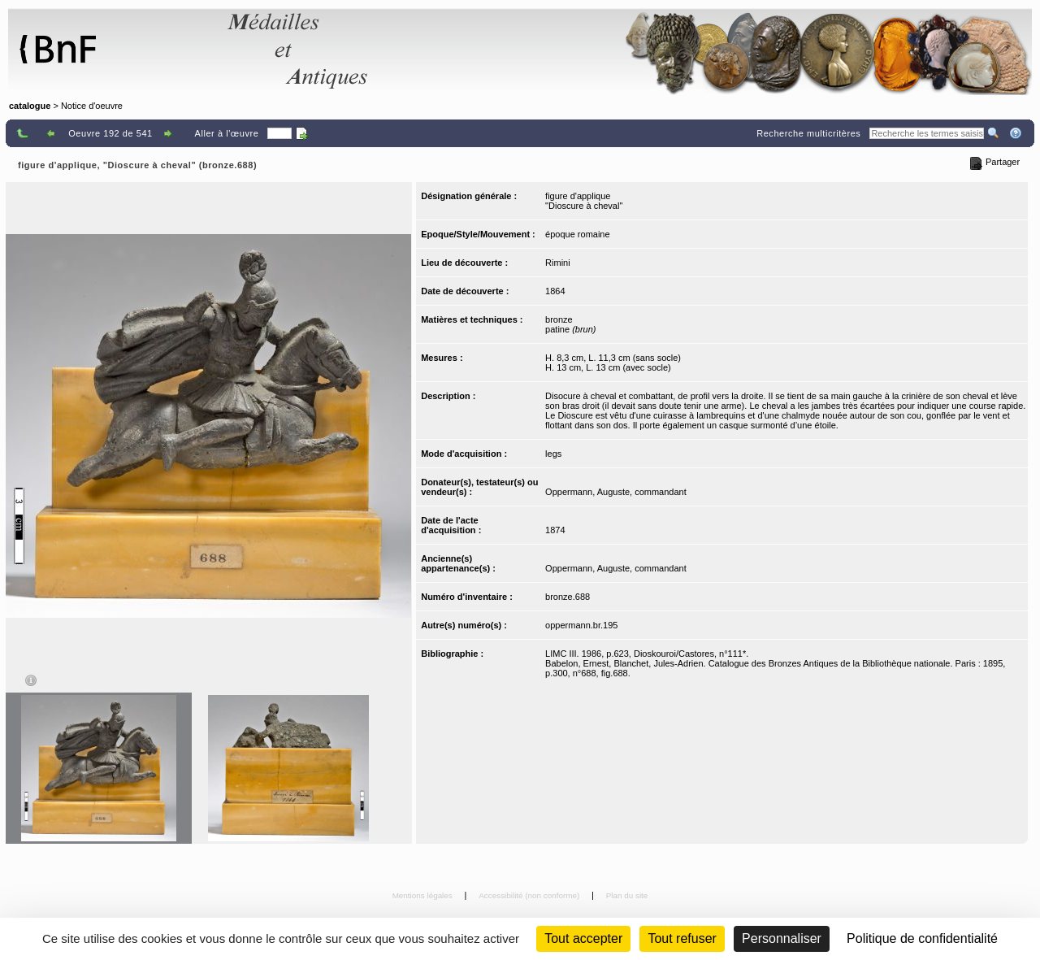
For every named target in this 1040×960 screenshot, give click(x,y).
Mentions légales (423, 895)
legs (553, 453)
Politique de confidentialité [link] (922, 938)
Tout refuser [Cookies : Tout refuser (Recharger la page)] (682, 938)
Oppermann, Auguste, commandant (616, 492)
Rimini (557, 262)
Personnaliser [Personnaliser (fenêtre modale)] (781, 938)
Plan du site (627, 895)
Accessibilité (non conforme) (530, 895)
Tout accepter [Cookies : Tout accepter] (583, 938)
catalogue (29, 106)
